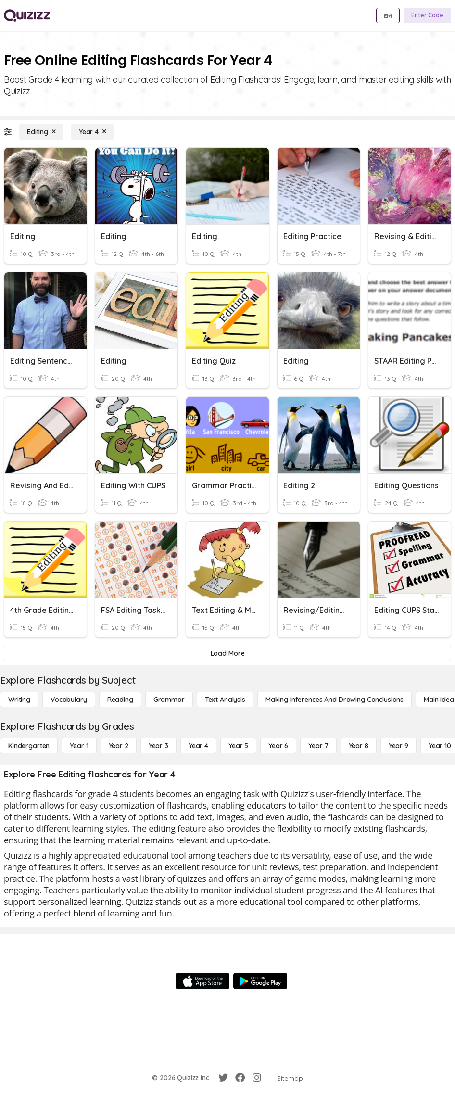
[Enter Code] (427, 15)
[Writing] (19, 699)
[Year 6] (278, 745)
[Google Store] (260, 981)
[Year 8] (359, 745)
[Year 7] (318, 745)
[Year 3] (158, 745)
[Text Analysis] (225, 699)
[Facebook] (240, 1077)
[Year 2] (119, 745)
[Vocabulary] (68, 699)
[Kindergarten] (29, 745)
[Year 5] (238, 745)
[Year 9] (398, 745)
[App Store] (202, 981)
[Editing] (41, 132)
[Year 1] (79, 745)
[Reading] (120, 699)
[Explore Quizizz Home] (27, 15)
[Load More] (227, 653)
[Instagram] (257, 1077)
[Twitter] (223, 1077)
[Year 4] (92, 132)
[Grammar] (169, 699)
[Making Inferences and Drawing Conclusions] (334, 699)
